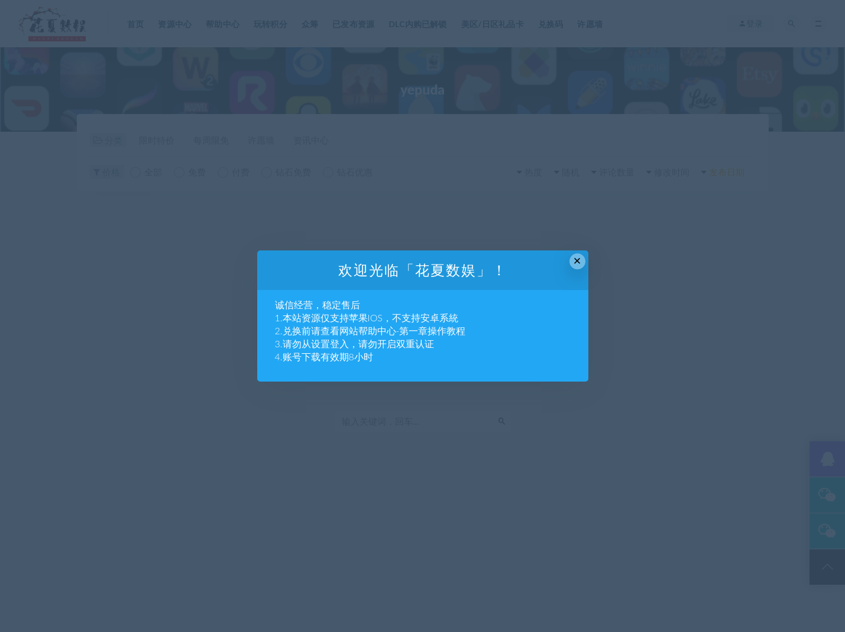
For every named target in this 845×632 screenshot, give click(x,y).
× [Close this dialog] (577, 260)
